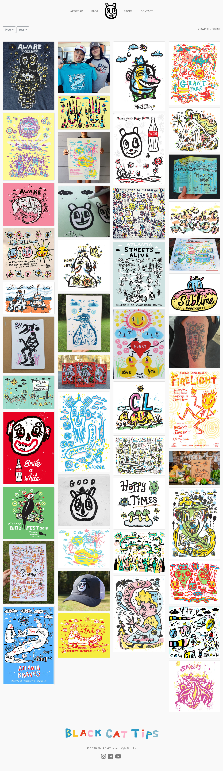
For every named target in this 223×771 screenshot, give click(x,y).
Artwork (76, 11)
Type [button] (8, 29)
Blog (94, 11)
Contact (147, 11)
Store (128, 11)
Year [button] (22, 29)
